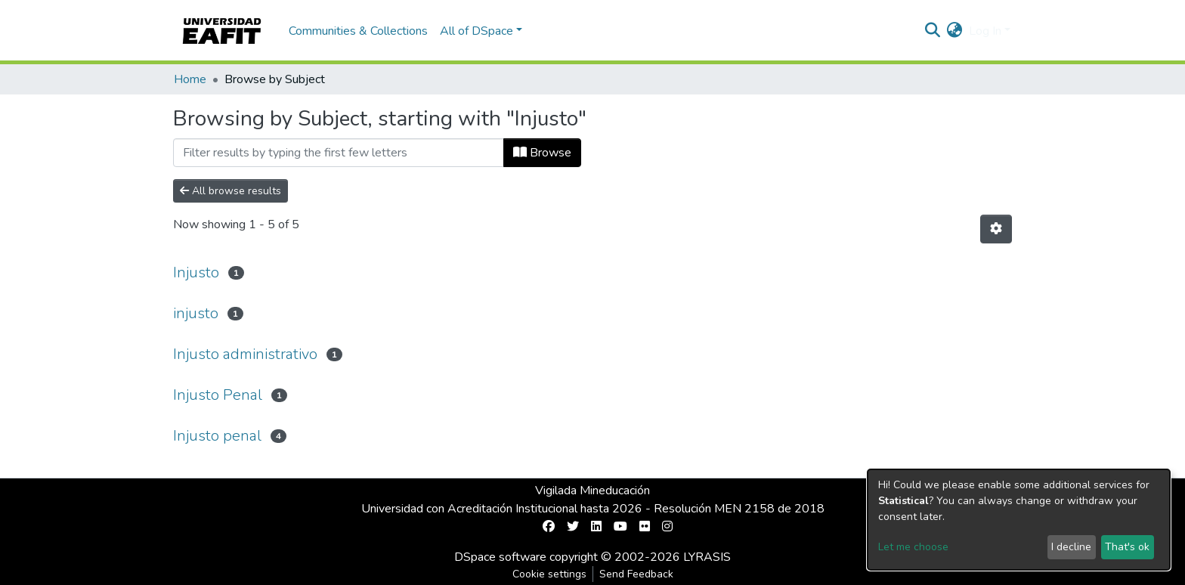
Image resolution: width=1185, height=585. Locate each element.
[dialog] (1019, 519)
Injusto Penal (217, 395)
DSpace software (500, 557)
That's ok (1127, 547)
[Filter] (338, 152)
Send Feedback (636, 574)
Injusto (196, 272)
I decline (1071, 547)
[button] (954, 31)
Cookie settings (549, 574)
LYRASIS (707, 557)
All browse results (230, 191)
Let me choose (913, 547)
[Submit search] (933, 31)
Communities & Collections (358, 31)
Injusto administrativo (245, 354)
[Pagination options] (996, 229)
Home (190, 79)
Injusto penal (217, 436)
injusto (195, 313)
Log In (985, 31)
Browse (542, 152)
